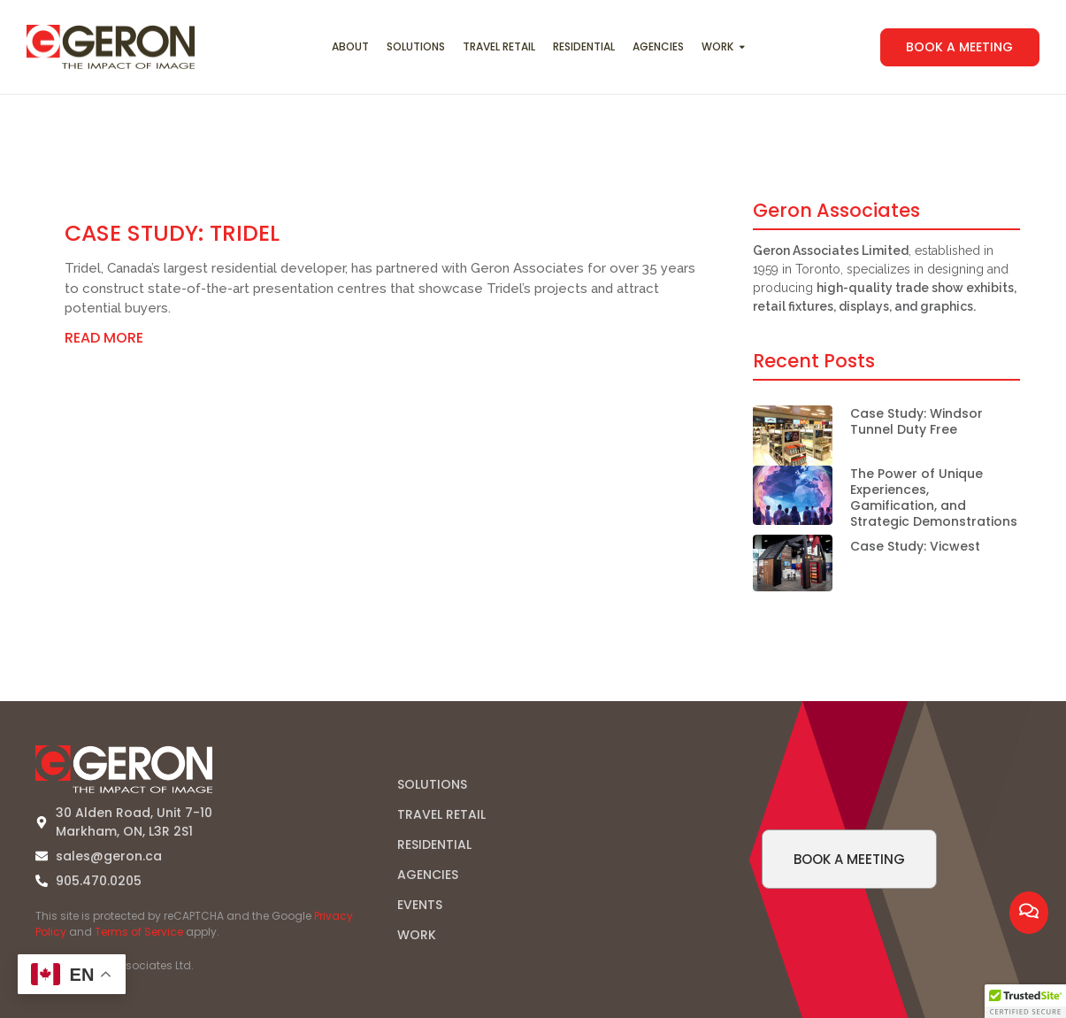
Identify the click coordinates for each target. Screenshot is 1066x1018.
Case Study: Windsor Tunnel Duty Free (916, 421)
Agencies (658, 46)
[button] (1025, 1001)
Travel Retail (499, 46)
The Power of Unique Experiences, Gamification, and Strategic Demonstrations (933, 498)
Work (720, 46)
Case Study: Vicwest (915, 546)
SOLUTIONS (432, 784)
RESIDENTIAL (434, 844)
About (350, 46)
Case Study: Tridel (172, 233)
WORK (416, 935)
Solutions (416, 46)
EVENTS (419, 905)
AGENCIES (427, 874)
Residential (584, 46)
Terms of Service (139, 931)
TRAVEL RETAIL (441, 814)
